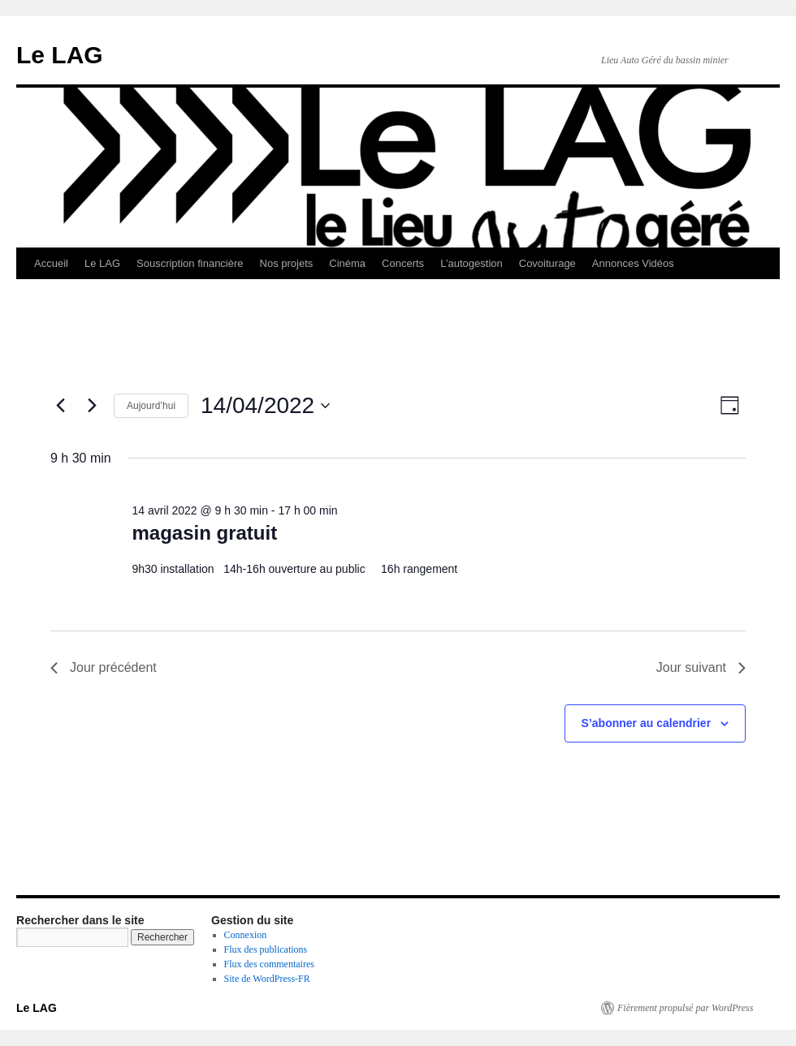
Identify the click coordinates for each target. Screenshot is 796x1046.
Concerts (403, 263)
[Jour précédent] (60, 405)
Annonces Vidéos (633, 263)
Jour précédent (103, 667)
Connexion (245, 935)
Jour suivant (701, 667)
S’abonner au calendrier (647, 723)
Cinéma (347, 263)
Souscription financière (190, 263)
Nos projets (287, 263)
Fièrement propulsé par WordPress (685, 1008)
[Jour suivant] (92, 405)
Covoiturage (547, 263)
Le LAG (59, 54)
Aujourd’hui (151, 405)
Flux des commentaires (269, 964)
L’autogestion (471, 263)
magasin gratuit (204, 533)
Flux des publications (266, 949)
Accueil (51, 263)
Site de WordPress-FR (267, 978)
